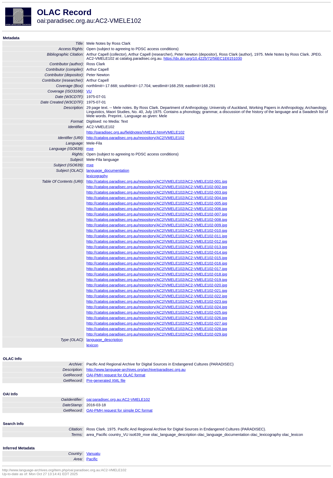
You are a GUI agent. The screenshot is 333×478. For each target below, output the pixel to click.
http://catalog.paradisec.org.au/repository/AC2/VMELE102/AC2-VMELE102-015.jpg (156, 258)
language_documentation (107, 170)
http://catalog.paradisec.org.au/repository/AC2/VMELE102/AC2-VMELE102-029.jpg (156, 334)
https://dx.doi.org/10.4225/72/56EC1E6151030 (203, 58)
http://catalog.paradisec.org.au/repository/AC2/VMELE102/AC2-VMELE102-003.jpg (156, 192)
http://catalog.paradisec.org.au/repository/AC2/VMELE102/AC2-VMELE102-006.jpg (156, 209)
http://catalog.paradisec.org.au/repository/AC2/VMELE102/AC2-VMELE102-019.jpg (156, 280)
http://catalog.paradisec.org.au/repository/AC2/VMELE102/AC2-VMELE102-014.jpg (156, 252)
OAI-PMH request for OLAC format (115, 375)
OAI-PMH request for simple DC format (119, 410)
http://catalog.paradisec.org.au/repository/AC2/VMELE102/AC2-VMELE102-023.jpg (156, 301)
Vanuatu (93, 453)
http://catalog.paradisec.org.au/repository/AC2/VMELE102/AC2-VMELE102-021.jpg (156, 291)
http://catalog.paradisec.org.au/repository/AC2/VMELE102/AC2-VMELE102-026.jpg (156, 318)
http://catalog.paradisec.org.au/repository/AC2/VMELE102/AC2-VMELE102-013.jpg (156, 247)
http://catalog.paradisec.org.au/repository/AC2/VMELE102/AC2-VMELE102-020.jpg (156, 285)
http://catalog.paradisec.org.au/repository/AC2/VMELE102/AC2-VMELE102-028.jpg (156, 329)
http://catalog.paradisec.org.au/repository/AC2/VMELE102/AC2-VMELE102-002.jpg (156, 187)
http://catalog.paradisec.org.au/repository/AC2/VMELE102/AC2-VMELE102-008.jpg (156, 220)
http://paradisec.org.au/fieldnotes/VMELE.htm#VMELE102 (135, 132)
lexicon (92, 345)
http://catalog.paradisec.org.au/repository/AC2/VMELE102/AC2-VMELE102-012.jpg (156, 241)
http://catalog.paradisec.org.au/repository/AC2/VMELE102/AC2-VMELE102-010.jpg (156, 230)
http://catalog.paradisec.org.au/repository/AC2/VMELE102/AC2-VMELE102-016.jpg (156, 263)
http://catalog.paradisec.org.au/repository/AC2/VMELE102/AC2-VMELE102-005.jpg (156, 203)
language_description (104, 340)
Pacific (92, 459)
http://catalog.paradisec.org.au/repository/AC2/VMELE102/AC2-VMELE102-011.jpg (156, 236)
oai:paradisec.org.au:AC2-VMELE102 (118, 399)
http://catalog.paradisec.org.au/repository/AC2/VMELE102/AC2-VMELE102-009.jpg (156, 225)
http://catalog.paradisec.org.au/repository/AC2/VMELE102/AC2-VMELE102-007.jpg (156, 214)
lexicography (97, 176)
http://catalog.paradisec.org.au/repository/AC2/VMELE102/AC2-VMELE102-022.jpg (156, 296)
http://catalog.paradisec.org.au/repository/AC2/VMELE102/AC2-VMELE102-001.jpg (156, 181)
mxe (90, 149)
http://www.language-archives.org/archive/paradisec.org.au (135, 370)
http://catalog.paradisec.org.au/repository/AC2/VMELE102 (135, 138)
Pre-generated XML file (105, 380)
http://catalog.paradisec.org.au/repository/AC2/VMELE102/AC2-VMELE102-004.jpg (156, 198)
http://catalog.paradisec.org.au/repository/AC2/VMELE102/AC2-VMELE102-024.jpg (156, 307)
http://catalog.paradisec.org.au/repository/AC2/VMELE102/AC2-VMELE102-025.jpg (156, 312)
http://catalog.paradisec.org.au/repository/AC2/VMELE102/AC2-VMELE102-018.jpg (156, 274)
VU (89, 91)
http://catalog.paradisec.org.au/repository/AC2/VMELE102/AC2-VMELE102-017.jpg (156, 269)
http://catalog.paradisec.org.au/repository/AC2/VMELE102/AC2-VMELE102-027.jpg (156, 323)
